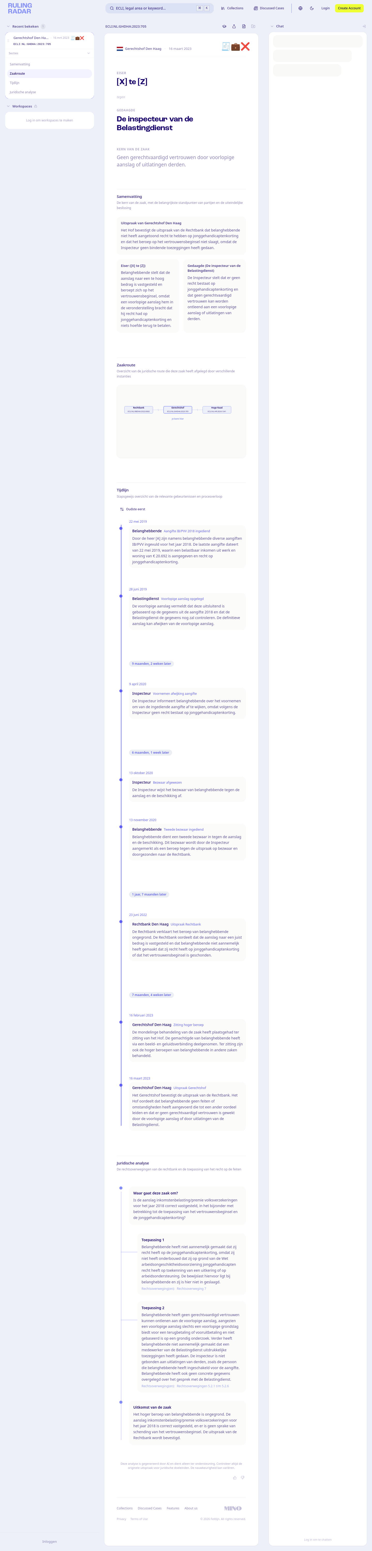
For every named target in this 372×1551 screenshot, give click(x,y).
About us (190, 1508)
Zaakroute (17, 73)
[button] (8, 40)
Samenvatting (20, 64)
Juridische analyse (23, 92)
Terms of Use (139, 1519)
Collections (125, 1508)
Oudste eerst (132, 509)
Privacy (121, 1519)
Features (173, 1508)
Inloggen (49, 1541)
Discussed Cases (149, 1508)
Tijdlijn (14, 83)
